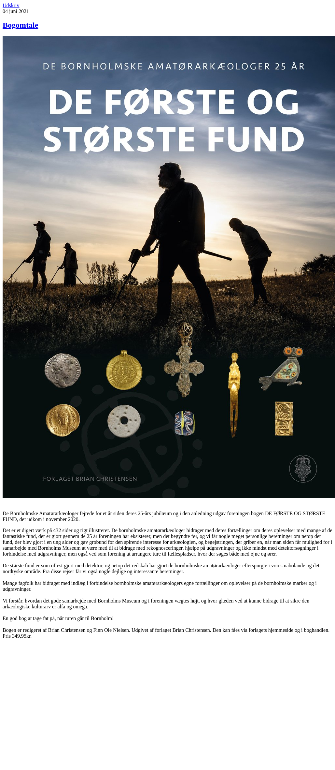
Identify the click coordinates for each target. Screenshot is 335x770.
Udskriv (11, 5)
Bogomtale (20, 25)
